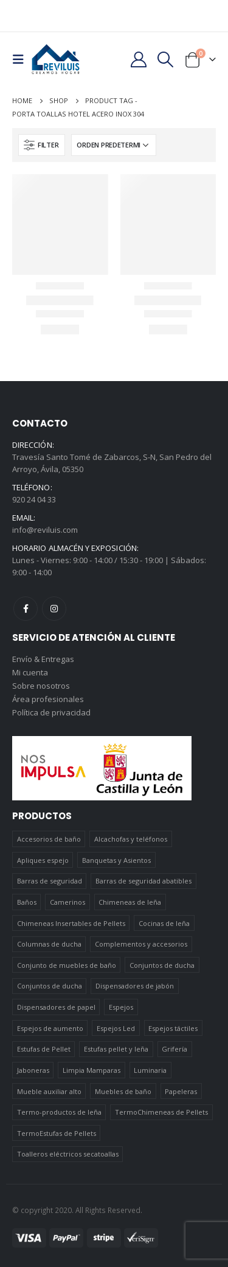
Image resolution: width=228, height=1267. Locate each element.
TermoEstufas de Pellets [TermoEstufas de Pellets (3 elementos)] (56, 1133)
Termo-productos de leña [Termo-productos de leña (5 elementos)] (59, 1112)
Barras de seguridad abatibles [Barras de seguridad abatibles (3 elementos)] (143, 880)
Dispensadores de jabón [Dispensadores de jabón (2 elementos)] (134, 985)
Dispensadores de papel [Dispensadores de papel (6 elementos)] (56, 1007)
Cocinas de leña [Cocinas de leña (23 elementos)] (164, 923)
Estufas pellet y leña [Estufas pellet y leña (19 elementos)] (116, 1048)
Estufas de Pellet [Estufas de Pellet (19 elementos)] (44, 1048)
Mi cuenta (30, 672)
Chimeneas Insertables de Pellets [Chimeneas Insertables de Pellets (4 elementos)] (71, 923)
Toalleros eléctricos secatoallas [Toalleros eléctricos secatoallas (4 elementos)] (68, 1153)
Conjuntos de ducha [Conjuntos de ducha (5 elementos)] (49, 985)
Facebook (25, 608)
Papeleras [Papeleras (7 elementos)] (181, 1091)
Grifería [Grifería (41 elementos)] (174, 1048)
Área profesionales (48, 699)
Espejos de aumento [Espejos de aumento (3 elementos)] (50, 1028)
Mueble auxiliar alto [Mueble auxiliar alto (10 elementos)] (49, 1091)
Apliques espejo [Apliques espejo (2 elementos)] (43, 860)
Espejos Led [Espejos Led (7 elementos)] (116, 1028)
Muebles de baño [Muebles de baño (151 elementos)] (123, 1091)
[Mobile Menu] (22, 59)
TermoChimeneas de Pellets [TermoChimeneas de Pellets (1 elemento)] (161, 1112)
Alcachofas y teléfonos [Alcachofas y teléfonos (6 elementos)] (130, 838)
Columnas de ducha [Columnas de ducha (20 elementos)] (49, 943)
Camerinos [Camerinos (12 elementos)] (67, 902)
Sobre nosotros (41, 685)
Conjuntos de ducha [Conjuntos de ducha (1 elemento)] (162, 965)
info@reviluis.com (45, 529)
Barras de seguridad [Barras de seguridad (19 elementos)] (49, 880)
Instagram (54, 608)
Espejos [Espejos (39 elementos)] (121, 1007)
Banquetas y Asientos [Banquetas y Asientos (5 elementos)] (116, 860)
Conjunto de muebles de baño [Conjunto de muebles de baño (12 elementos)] (66, 965)
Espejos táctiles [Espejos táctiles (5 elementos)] (173, 1028)
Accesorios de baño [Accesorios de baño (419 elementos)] (49, 838)
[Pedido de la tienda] (113, 145)
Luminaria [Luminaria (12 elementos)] (150, 1070)
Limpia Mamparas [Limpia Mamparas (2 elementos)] (91, 1070)
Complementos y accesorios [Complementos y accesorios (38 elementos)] (141, 943)
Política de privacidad (51, 712)
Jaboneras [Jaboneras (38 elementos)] (33, 1070)
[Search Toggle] (165, 59)
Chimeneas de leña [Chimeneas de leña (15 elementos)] (129, 902)
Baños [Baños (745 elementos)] (26, 902)
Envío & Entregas (43, 659)
